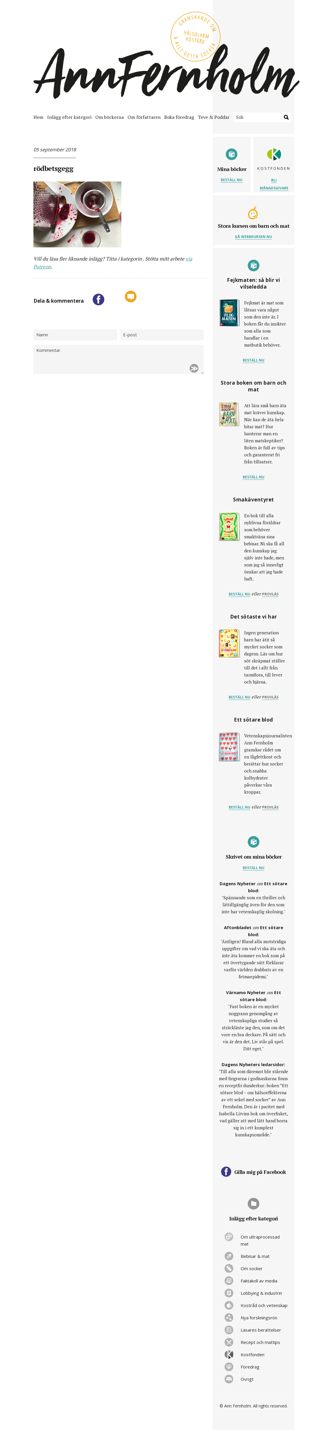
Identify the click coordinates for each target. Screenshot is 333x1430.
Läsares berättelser (261, 1330)
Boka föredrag (179, 117)
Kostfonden (252, 1354)
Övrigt (247, 1379)
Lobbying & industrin (261, 1293)
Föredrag (250, 1367)
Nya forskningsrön (259, 1318)
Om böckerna (109, 117)
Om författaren (144, 117)
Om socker (252, 1268)
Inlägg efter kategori (69, 117)
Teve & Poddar (214, 117)
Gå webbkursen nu (253, 236)
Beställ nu (231, 179)
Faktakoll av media (259, 1281)
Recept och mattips (260, 1342)
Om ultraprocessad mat (260, 1240)
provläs (270, 594)
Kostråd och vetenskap (264, 1305)
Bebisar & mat (255, 1256)
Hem (38, 117)
